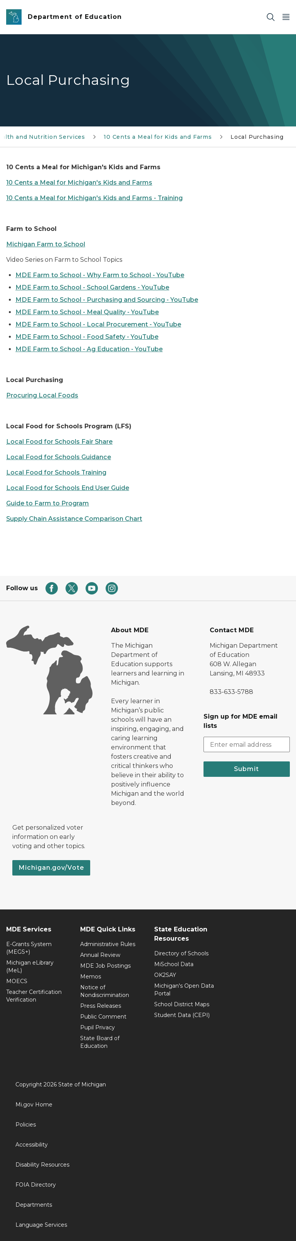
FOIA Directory (35, 1184)
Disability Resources (42, 1164)
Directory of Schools (181, 953)
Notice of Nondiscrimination (104, 991)
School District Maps (181, 1004)
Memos (90, 976)
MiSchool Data (173, 964)
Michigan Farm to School (45, 244)
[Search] (270, 17)
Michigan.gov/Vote (51, 867)
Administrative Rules (107, 944)
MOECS (16, 981)
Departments (33, 1204)
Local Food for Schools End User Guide (67, 488)
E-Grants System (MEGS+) (29, 948)
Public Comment (103, 1016)
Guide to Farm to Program (47, 503)
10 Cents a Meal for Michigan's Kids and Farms (79, 182)
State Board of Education (99, 1042)
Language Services (41, 1224)
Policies (25, 1124)
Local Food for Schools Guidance (58, 457)
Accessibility (31, 1144)
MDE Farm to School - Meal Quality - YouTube (87, 312)
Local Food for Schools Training (56, 472)
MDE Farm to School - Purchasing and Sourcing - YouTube (106, 299)
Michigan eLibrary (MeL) (30, 966)
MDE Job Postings (105, 965)
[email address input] (247, 744)
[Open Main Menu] (286, 17)
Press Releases (100, 1005)
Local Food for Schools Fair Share (59, 441)
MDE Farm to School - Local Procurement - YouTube (98, 324)
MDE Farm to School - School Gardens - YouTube (92, 287)
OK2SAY (165, 975)
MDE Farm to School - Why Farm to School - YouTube (99, 275)
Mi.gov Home (33, 1104)
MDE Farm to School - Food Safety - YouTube (86, 336)
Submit (246, 769)
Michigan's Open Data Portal (184, 989)
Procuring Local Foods (42, 395)
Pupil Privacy (97, 1027)
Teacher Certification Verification (34, 995)
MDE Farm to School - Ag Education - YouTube (89, 349)
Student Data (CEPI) (182, 1015)
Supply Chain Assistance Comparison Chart (74, 518)
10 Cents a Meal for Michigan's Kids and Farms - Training (94, 198)
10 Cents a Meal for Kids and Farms (158, 136)
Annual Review (100, 954)
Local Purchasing (257, 136)
